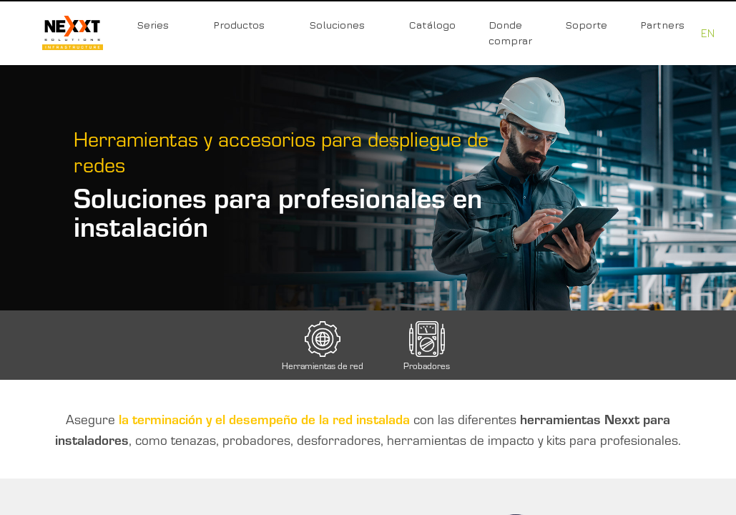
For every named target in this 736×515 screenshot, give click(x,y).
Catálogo (432, 25)
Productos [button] (239, 25)
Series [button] (153, 25)
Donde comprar (510, 32)
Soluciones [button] (337, 25)
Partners (662, 25)
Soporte (586, 25)
